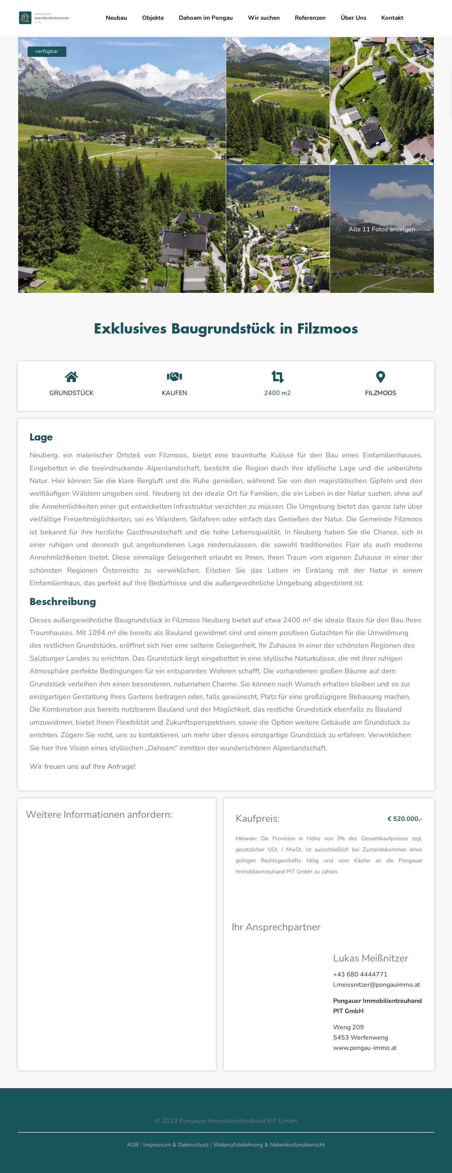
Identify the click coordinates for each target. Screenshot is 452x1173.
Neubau (116, 18)
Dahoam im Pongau (206, 18)
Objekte (153, 18)
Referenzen (310, 18)
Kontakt (392, 18)
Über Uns (353, 18)
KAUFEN (174, 393)
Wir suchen (264, 18)
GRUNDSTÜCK (71, 393)
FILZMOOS (380, 393)
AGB (133, 1145)
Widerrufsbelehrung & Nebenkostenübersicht (269, 1145)
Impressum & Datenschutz (175, 1145)
